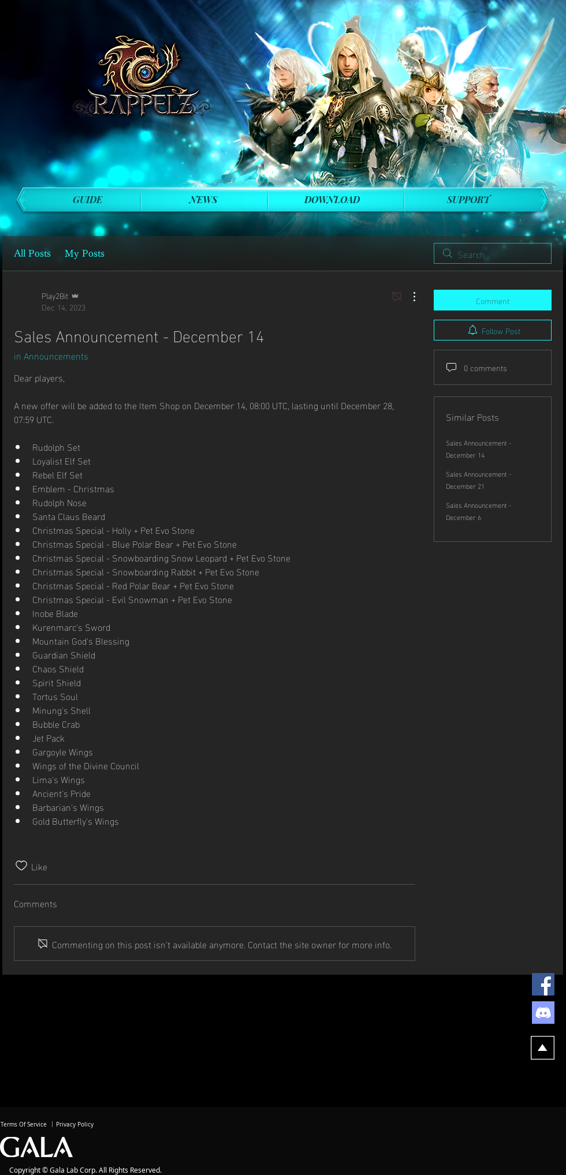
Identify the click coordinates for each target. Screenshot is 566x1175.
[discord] (543, 1012)
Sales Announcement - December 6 (478, 510)
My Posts (85, 253)
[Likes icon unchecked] (21, 866)
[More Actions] (408, 297)
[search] (493, 253)
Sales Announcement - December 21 (478, 479)
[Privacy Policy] (74, 1124)
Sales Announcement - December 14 (478, 448)
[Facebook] (543, 984)
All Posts (32, 253)
